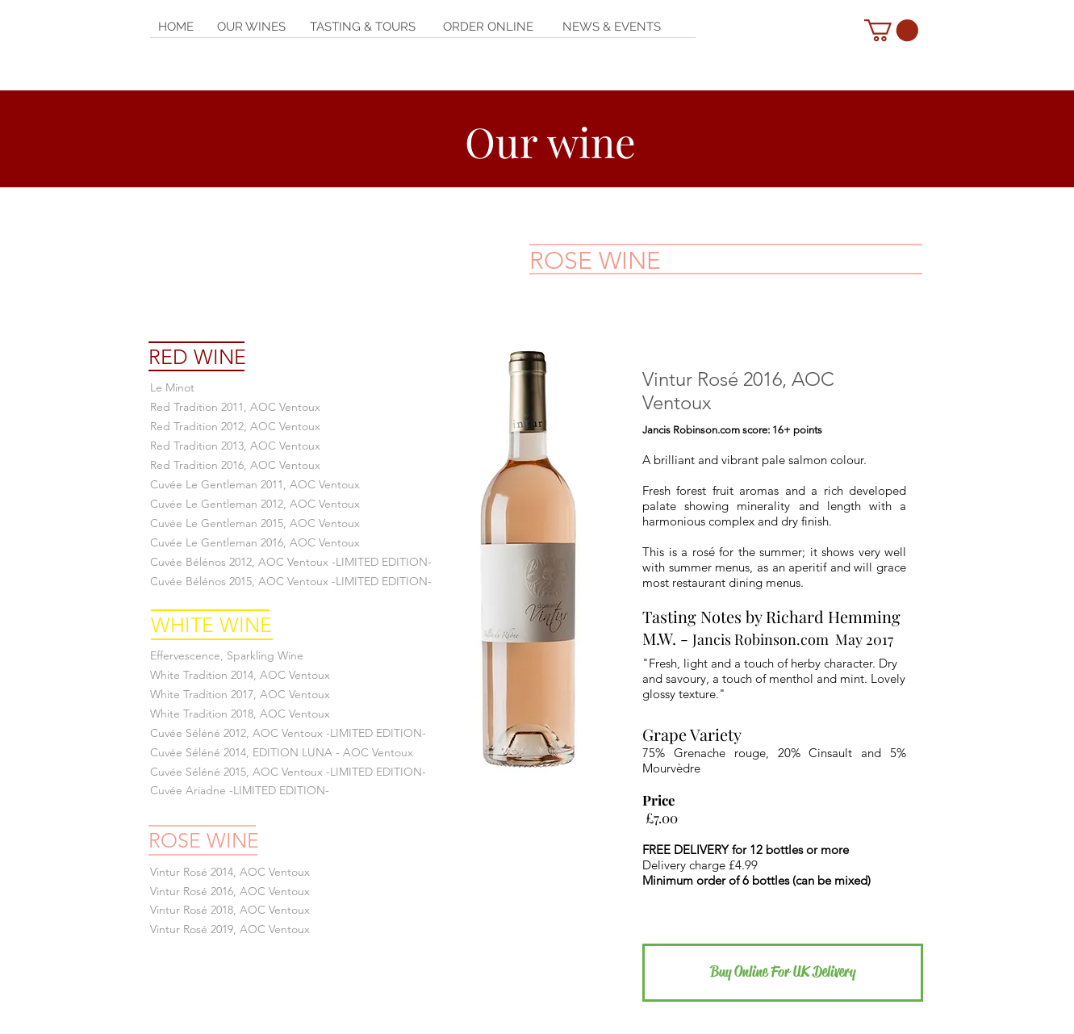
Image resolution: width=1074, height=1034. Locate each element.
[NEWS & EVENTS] (612, 27)
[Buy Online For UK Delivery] (782, 973)
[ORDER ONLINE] (488, 27)
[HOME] (176, 27)
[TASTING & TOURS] (363, 27)
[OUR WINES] (251, 27)
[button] (891, 30)
